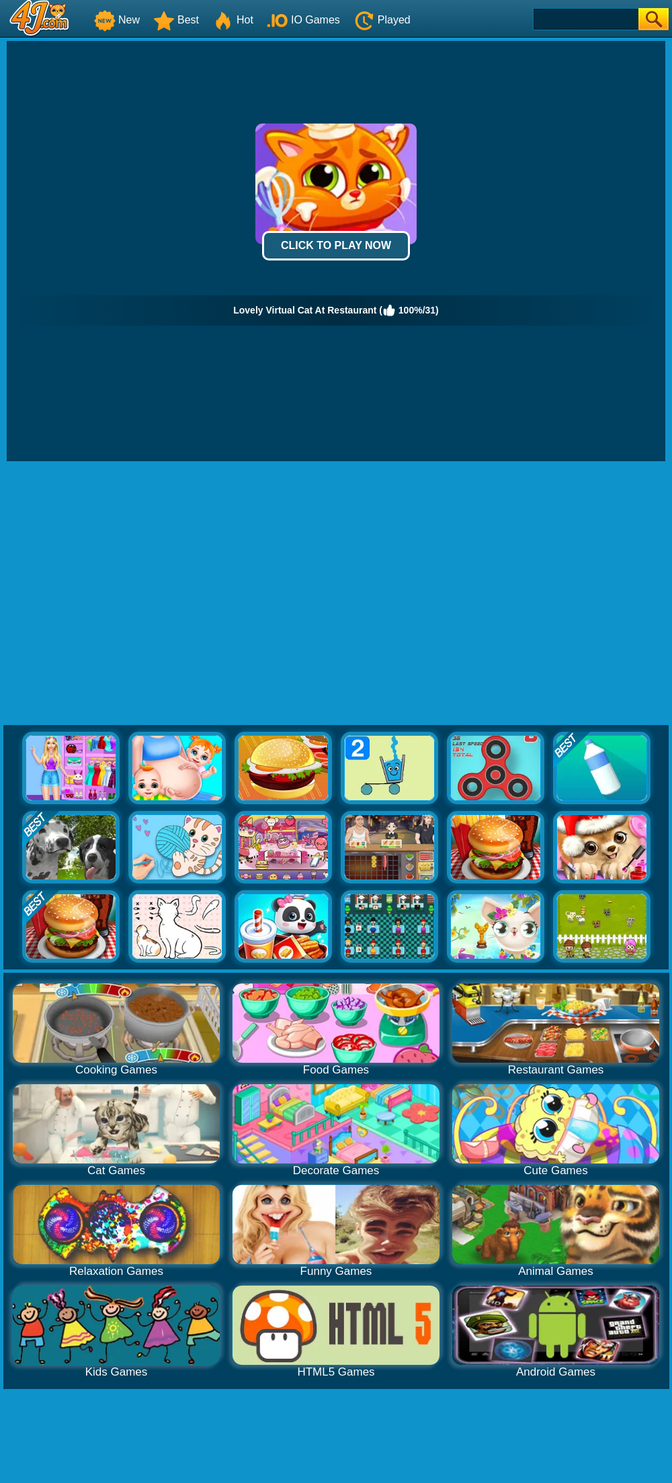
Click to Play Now (336, 245)
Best (176, 20)
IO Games (303, 20)
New (117, 20)
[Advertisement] (126, 594)
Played (382, 20)
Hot (232, 20)
